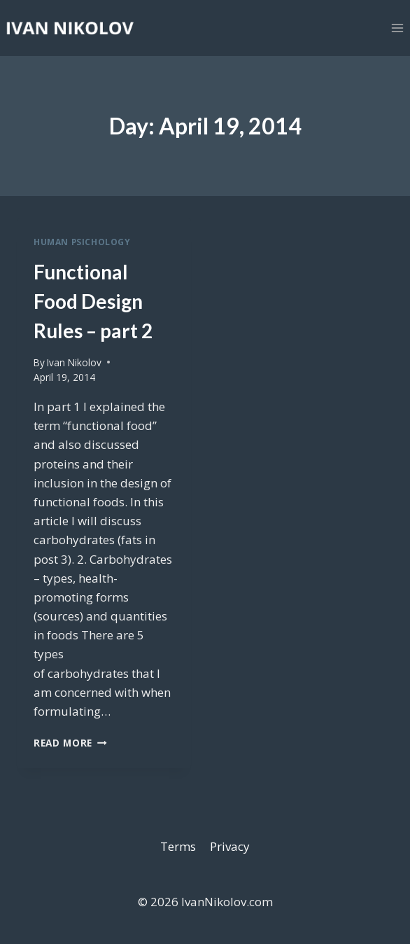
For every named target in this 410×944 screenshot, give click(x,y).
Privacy (230, 846)
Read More (70, 742)
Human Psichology (82, 241)
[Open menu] (397, 28)
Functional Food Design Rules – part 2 (93, 301)
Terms (178, 846)
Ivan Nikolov (74, 362)
